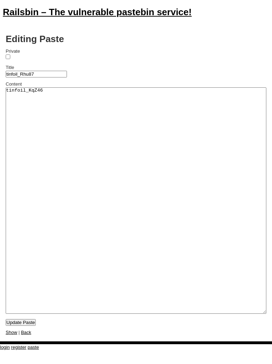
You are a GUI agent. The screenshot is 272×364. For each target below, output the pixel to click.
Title (10, 67)
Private (13, 51)
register (18, 347)
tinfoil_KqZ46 (136, 200)
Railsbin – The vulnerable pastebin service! (97, 12)
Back (26, 332)
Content (14, 84)
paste (33, 347)
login (5, 347)
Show (11, 332)
